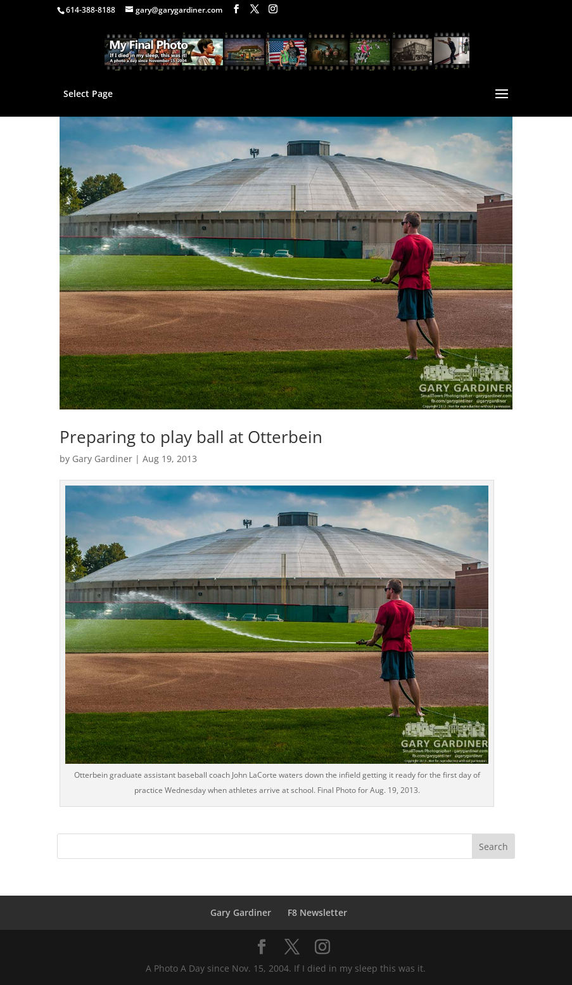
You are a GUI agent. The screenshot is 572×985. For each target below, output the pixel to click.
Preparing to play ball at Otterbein (191, 436)
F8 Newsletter (317, 912)
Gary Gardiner (102, 459)
